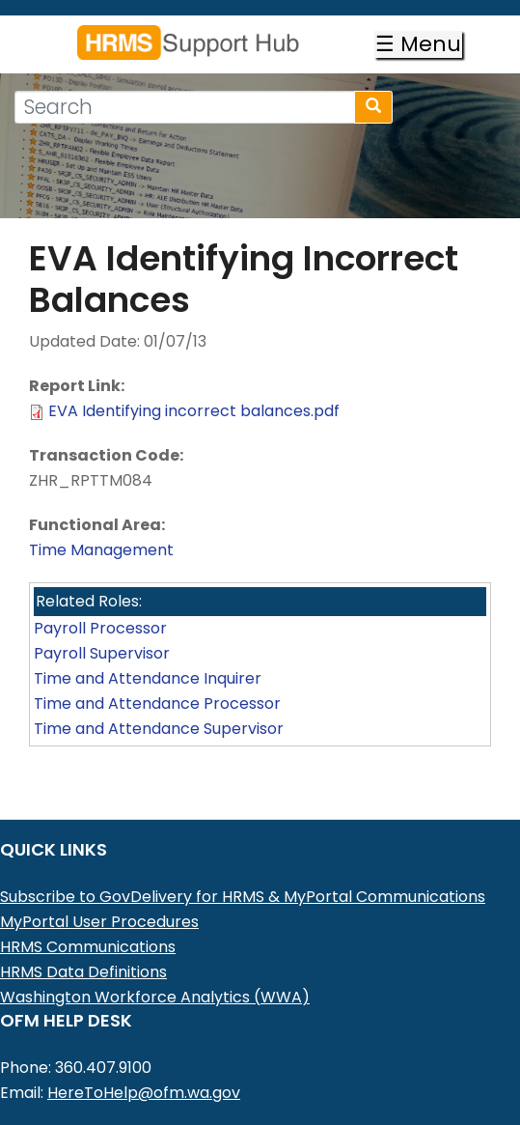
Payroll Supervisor (102, 653)
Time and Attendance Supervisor (159, 728)
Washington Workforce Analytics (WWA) (155, 997)
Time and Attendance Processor (157, 703)
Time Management (101, 550)
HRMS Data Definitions (83, 972)
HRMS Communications (88, 947)
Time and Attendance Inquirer (147, 678)
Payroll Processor (100, 628)
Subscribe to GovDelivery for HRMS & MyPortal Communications (242, 897)
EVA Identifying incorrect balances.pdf (194, 411)
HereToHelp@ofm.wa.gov (143, 1093)
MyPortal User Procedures (99, 922)
